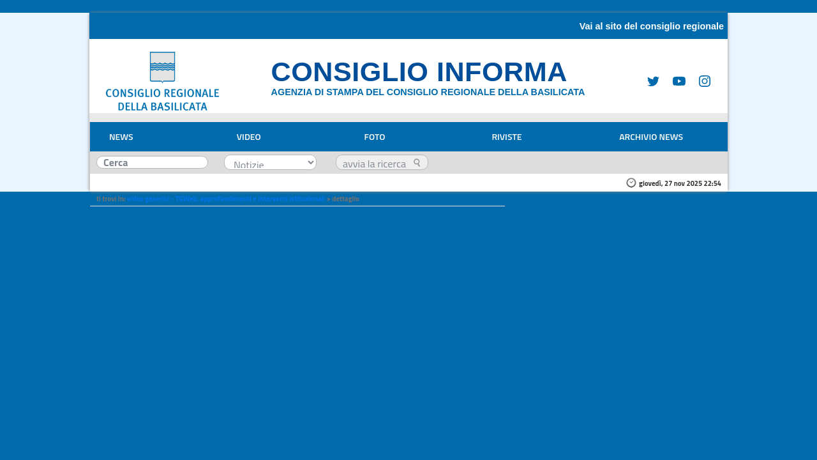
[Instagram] (699, 80)
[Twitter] (648, 80)
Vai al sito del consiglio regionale (652, 26)
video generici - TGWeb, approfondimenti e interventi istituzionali (226, 199)
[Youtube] (674, 80)
